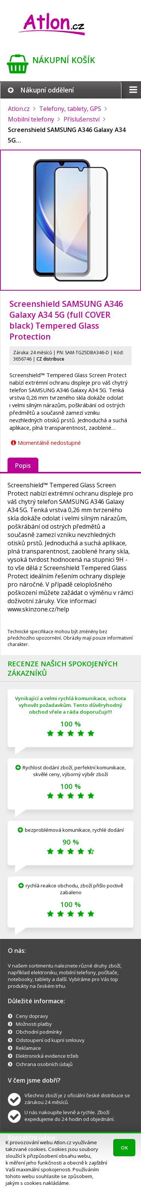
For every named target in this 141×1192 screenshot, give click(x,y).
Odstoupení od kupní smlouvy (50, 1040)
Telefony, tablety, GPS (70, 109)
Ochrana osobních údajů (44, 1064)
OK (124, 1147)
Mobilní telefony (31, 119)
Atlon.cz (19, 109)
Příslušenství (82, 119)
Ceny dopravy (32, 1016)
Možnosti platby (34, 1024)
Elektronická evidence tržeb (47, 1055)
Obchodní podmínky (39, 1031)
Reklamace (28, 1048)
